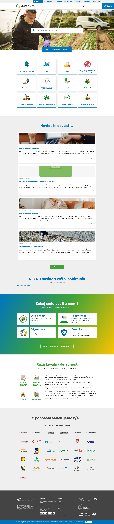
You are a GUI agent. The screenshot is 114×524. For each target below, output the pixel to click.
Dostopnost (39, 1)
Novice (74, 6)
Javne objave (58, 1)
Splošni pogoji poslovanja (89, 1)
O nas (68, 6)
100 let (48, 6)
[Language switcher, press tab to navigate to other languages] (99, 1)
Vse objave (57, 267)
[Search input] (59, 30)
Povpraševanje (68, 1)
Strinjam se (88, 521)
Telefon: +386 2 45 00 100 (45, 508)
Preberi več (91, 158)
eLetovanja (77, 1)
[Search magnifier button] (34, 30)
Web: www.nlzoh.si (43, 510)
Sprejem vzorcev (48, 1)
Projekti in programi (83, 6)
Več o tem (27, 522)
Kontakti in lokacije (94, 6)
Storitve (55, 6)
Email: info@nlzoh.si (44, 509)
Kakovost (62, 6)
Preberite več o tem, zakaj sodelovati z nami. (57, 346)
